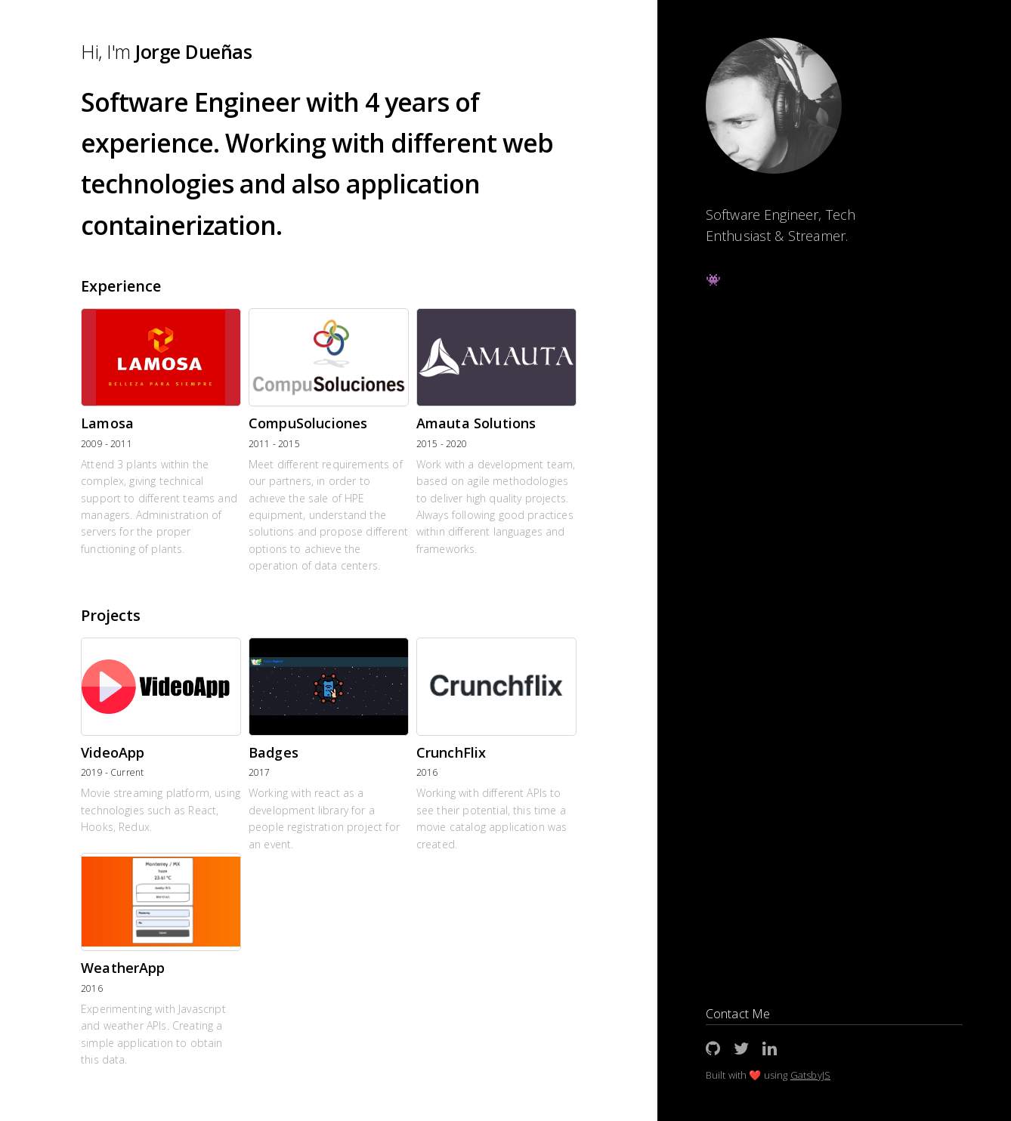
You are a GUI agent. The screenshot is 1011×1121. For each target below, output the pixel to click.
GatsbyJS (810, 1075)
